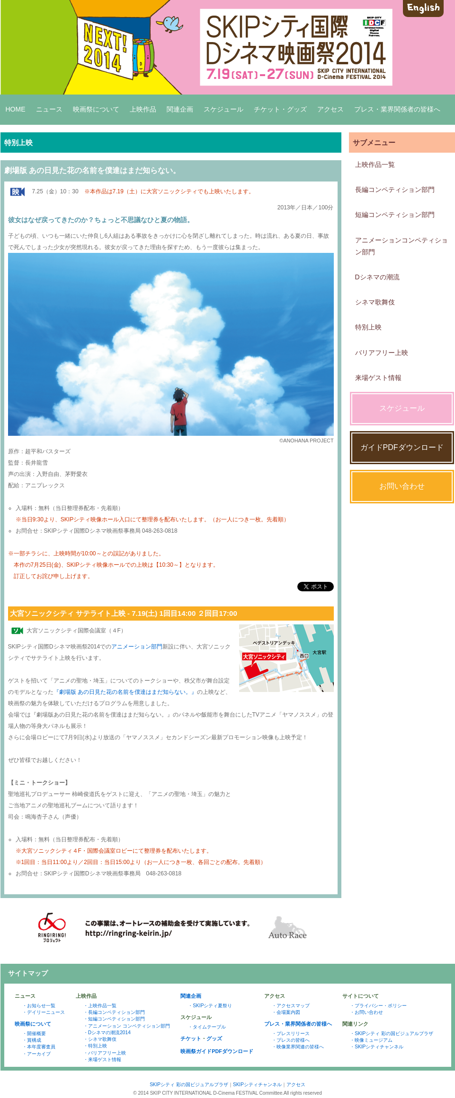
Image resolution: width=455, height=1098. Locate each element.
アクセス (330, 109)
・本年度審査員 (38, 1046)
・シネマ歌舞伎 (99, 1039)
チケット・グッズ (280, 109)
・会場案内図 (286, 1012)
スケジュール (223, 109)
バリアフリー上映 (381, 352)
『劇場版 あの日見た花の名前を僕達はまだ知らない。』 (125, 692)
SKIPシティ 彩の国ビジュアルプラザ (189, 1084)
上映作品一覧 (375, 164)
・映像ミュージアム (371, 1040)
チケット (190, 1038)
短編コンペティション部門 (395, 214)
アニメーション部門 (136, 646)
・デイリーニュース (43, 1012)
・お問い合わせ (366, 1012)
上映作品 (143, 109)
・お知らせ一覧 (38, 1005)
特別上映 (368, 327)
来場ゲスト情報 (378, 377)
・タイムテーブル (207, 1026)
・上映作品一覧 (99, 1005)
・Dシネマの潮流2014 (107, 1032)
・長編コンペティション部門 (114, 1012)
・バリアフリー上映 (104, 1052)
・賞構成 (31, 1040)
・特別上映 (95, 1045)
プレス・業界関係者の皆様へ (397, 109)
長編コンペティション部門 (395, 189)
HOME (16, 109)
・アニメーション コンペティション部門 (126, 1026)
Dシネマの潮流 (377, 277)
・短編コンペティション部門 (114, 1018)
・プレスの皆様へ (291, 1040)
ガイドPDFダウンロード (402, 447)
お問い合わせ (402, 486)
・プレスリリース (291, 1033)
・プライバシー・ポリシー (378, 1005)
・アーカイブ (36, 1053)
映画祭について (96, 109)
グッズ (214, 1038)
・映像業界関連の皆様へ (298, 1046)
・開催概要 (34, 1033)
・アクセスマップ (291, 1005)
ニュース (49, 109)
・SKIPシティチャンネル (376, 1046)
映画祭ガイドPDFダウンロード (216, 1051)
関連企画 (180, 109)
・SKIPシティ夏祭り (210, 1005)
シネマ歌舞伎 (375, 302)
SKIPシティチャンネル (257, 1084)
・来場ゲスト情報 (102, 1059)
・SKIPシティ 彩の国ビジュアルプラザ (391, 1033)
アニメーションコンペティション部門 (401, 246)
